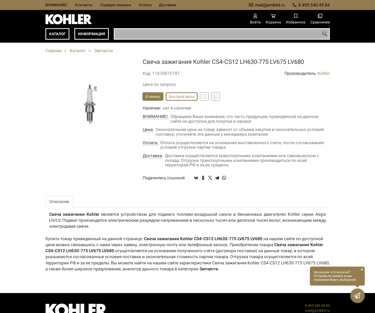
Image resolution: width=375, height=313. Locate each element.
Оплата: (150, 142)
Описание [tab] (59, 201)
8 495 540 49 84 (314, 4)
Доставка (167, 5)
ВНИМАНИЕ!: (155, 116)
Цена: (148, 129)
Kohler (324, 73)
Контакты (84, 5)
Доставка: (153, 155)
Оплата (145, 5)
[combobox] (222, 34)
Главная (53, 50)
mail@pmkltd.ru (270, 4)
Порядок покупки (115, 5)
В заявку (153, 97)
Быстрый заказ (181, 97)
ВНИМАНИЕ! (56, 5)
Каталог (57, 34)
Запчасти (103, 50)
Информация (91, 34)
